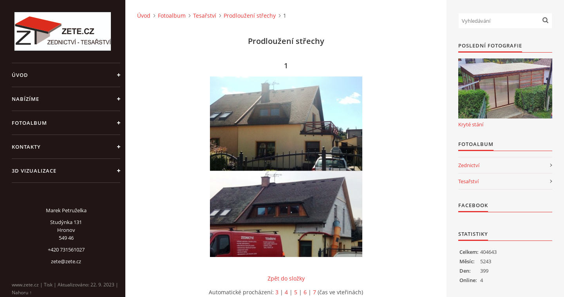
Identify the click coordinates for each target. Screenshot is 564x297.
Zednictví (468, 165)
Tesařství (204, 15)
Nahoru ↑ (22, 292)
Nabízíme (25, 98)
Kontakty (26, 146)
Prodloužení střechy (250, 15)
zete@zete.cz (66, 261)
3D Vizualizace (34, 170)
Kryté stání (470, 124)
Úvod (20, 74)
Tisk (48, 284)
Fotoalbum (29, 122)
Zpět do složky (286, 278)
